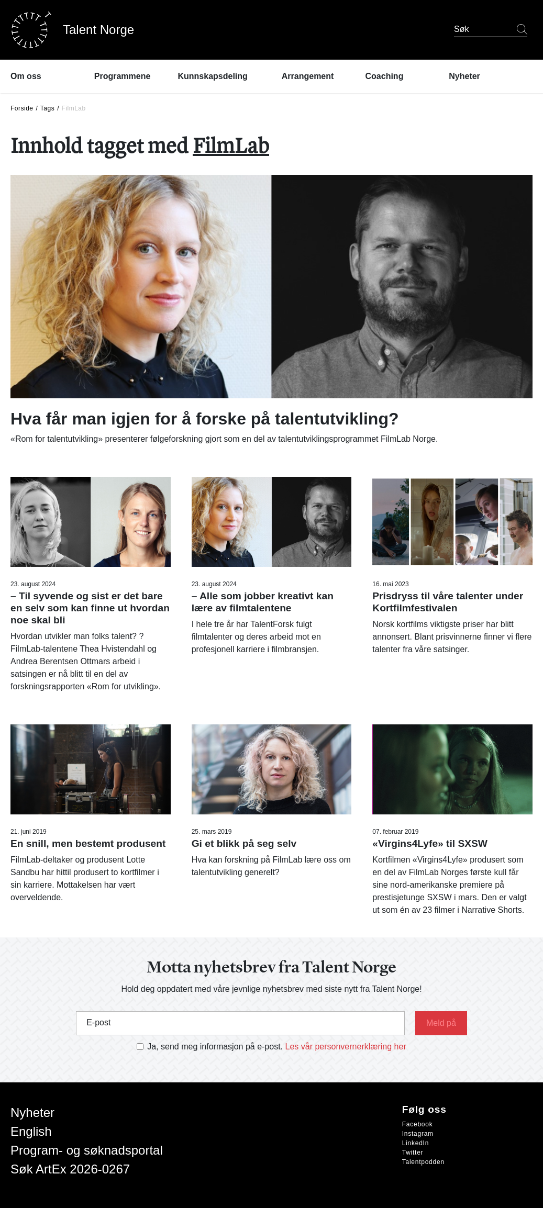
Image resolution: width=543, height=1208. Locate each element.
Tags (47, 108)
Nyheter (32, 1112)
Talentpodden (423, 1162)
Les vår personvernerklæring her (345, 1046)
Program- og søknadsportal (86, 1150)
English (31, 1131)
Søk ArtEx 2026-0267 (70, 1169)
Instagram (418, 1133)
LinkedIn (415, 1143)
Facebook (417, 1124)
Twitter (413, 1152)
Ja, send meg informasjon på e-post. (215, 1046)
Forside (22, 108)
